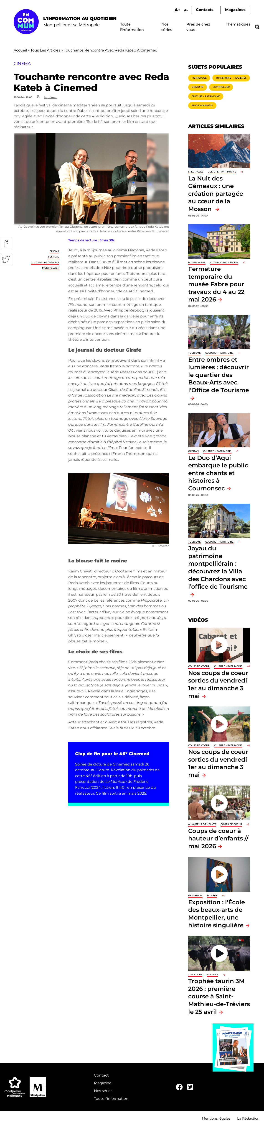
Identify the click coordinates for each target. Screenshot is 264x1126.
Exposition (195, 895)
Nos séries (103, 1091)
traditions (195, 974)
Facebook (5, 243)
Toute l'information (111, 1098)
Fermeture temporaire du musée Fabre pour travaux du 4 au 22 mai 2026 (216, 284)
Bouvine (212, 974)
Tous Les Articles (45, 50)
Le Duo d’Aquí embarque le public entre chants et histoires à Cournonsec (218, 473)
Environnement (202, 105)
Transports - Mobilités (231, 78)
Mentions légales (216, 1118)
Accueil (20, 50)
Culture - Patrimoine (45, 262)
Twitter (5, 259)
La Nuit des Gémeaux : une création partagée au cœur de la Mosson (215, 193)
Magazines (235, 10)
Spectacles (195, 171)
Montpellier (50, 268)
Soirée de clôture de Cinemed (103, 764)
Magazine (103, 1083)
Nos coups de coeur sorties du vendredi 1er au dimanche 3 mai (218, 763)
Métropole (199, 78)
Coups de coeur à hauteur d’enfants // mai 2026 (218, 838)
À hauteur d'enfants (202, 824)
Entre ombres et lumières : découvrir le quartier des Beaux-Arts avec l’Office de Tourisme (218, 375)
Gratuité (197, 87)
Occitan (193, 451)
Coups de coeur (199, 666)
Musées (212, 895)
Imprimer (50, 97)
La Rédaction (248, 1118)
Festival (53, 256)
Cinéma (54, 251)
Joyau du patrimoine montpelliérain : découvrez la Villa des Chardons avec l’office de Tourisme (218, 567)
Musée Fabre (197, 262)
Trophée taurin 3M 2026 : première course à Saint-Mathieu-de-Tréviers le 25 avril (219, 996)
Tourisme (194, 353)
